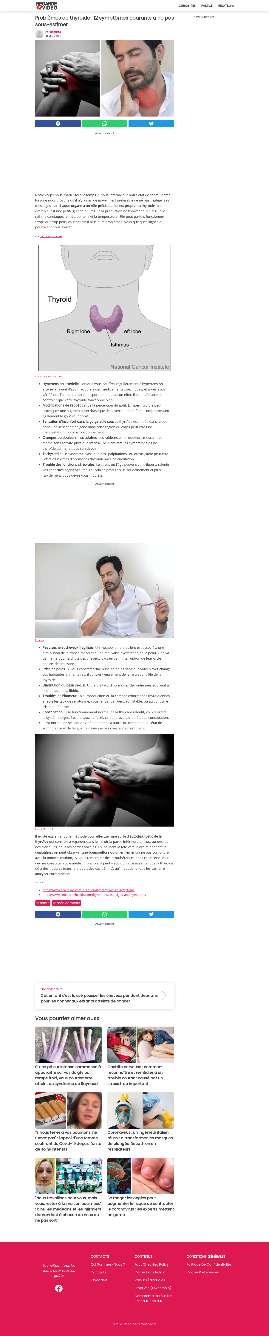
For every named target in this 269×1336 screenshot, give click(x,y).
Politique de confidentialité (208, 1264)
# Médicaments (66, 903)
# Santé (43, 903)
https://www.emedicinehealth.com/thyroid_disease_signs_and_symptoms (94, 895)
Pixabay (39, 640)
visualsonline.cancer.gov (48, 376)
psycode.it (99, 1280)
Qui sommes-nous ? (108, 1264)
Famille (207, 6)
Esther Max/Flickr (44, 829)
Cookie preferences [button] (202, 1272)
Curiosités (187, 6)
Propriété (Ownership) (152, 1288)
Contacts (98, 1272)
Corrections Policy (149, 1272)
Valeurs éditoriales (149, 1280)
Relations (226, 6)
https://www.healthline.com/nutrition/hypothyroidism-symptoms (88, 890)
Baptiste (55, 32)
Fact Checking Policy (151, 1264)
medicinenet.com (51, 236)
